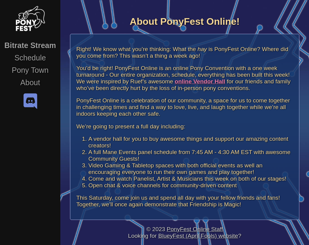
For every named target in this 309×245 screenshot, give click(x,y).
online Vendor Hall (200, 81)
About (30, 82)
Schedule (30, 57)
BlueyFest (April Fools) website (198, 236)
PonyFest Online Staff (195, 229)
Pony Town (30, 70)
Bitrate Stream (30, 45)
